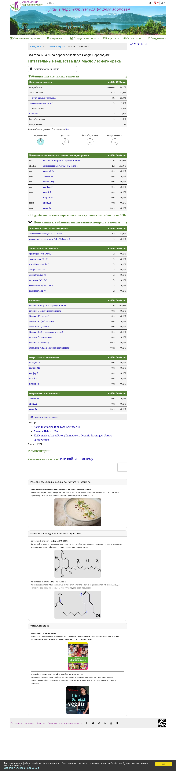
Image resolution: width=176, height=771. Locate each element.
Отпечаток (16, 723)
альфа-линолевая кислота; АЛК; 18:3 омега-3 (49, 239)
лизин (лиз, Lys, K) (37, 275)
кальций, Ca (48, 171)
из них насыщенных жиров (44, 98)
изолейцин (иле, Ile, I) (39, 264)
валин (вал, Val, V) (37, 291)
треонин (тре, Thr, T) (38, 259)
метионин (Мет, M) (38, 280)
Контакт (41, 723)
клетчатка (33, 113)
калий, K (47, 192)
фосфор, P (48, 187)
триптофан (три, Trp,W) (40, 254)
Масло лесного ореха (55, 46)
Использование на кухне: (44, 417)
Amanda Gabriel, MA (46, 431)
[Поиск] (96, 3)
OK (163, 764)
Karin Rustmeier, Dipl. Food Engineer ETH (58, 426)
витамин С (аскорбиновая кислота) (45, 311)
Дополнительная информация (21, 767)
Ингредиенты (36, 46)
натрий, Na (48, 197)
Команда (29, 723)
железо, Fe (48, 176)
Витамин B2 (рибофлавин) (41, 321)
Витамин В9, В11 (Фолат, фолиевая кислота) (49, 348)
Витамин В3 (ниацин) (39, 326)
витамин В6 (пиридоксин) (41, 337)
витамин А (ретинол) (39, 342)
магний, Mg (48, 181)
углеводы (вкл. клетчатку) (41, 103)
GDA (67, 129)
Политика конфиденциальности (65, 723)
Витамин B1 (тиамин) (39, 316)
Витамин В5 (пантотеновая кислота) (46, 332)
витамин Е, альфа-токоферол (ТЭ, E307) (61, 160)
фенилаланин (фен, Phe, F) (41, 285)
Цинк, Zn (47, 203)
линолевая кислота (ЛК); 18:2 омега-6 (60, 166)
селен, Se (47, 208)
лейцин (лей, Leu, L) (38, 269)
